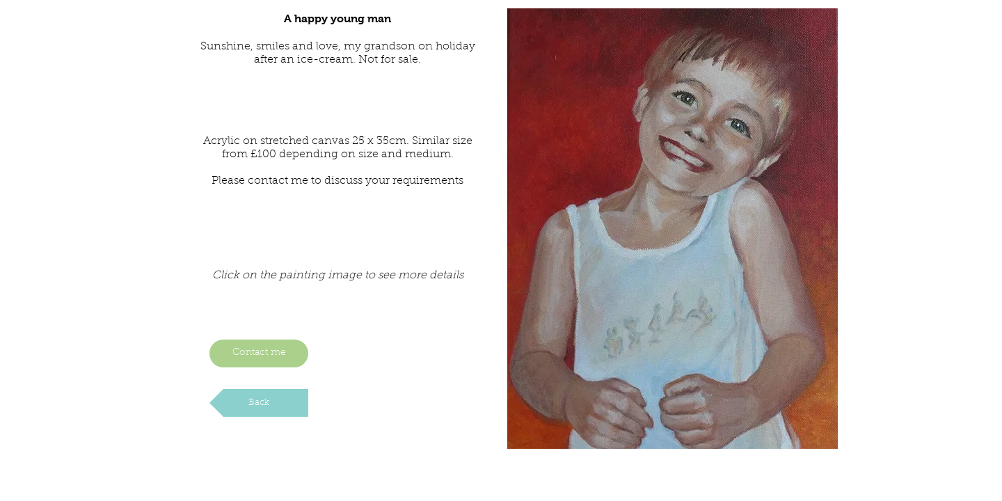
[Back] (258, 403)
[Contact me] (258, 353)
